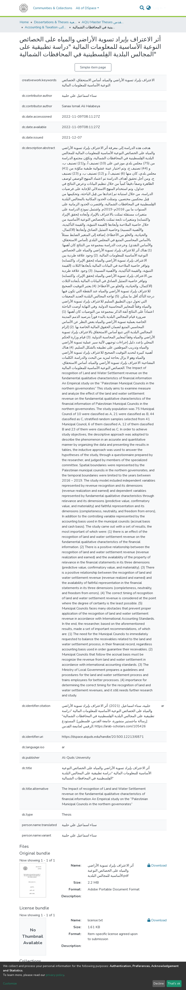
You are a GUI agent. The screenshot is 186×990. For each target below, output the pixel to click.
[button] (148, 8)
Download (157, 865)
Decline (159, 983)
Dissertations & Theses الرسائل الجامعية (55, 22)
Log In (158, 8)
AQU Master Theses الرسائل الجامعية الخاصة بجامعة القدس (103, 22)
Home (24, 22)
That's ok (174, 983)
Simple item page (93, 67)
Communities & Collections (52, 8)
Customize (10, 983)
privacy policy (55, 975)
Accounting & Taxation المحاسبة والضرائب (46, 27)
